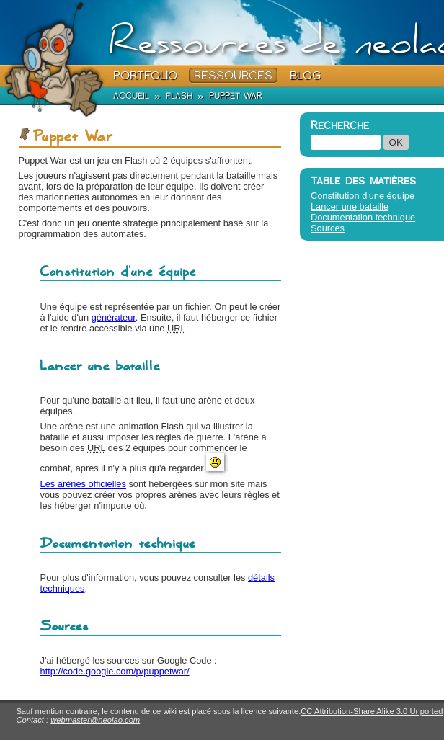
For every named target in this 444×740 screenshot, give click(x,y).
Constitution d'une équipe (362, 195)
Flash (179, 95)
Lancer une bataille (349, 206)
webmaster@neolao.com (95, 720)
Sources (328, 228)
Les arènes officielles (83, 483)
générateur (114, 317)
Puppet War (235, 95)
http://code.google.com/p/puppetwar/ (115, 671)
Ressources (233, 75)
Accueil (131, 95)
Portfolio (145, 75)
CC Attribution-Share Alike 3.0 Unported (372, 711)
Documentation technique (363, 217)
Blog (305, 75)
